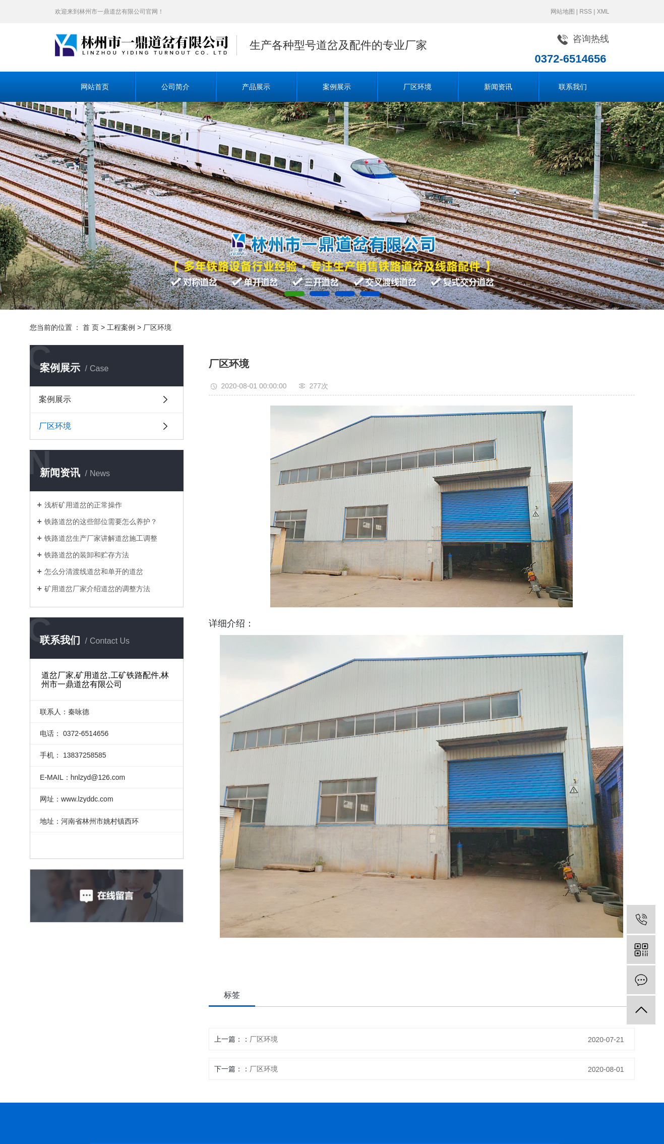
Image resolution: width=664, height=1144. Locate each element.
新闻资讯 (498, 87)
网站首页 (95, 87)
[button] (294, 293)
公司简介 (175, 87)
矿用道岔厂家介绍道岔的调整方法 (97, 589)
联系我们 (573, 87)
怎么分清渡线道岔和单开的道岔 (93, 571)
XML (603, 11)
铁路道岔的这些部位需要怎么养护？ (100, 522)
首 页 (91, 327)
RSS (585, 11)
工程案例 (121, 327)
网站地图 (563, 11)
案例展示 (337, 87)
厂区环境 (417, 87)
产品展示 (256, 87)
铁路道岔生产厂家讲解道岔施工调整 (100, 538)
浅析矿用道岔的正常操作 (83, 505)
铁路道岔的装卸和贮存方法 (86, 555)
